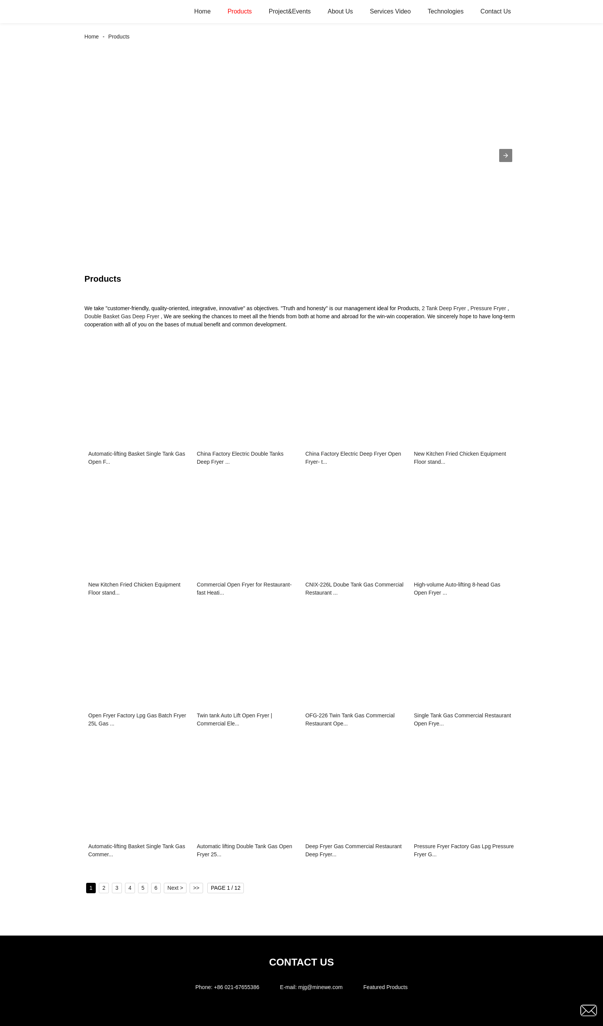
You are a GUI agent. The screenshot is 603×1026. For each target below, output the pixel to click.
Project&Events (290, 11)
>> (196, 888)
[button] (505, 155)
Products (240, 11)
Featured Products (385, 987)
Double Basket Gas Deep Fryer (122, 316)
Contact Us (495, 11)
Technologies (445, 11)
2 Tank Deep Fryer (444, 308)
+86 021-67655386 (236, 987)
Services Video (390, 11)
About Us (340, 11)
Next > (175, 888)
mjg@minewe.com (320, 987)
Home (202, 11)
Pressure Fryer (488, 308)
